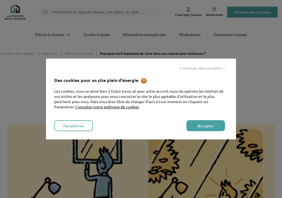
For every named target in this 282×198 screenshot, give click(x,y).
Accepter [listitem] (205, 125)
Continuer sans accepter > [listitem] (202, 67)
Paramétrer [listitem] (73, 125)
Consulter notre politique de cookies (107, 106)
